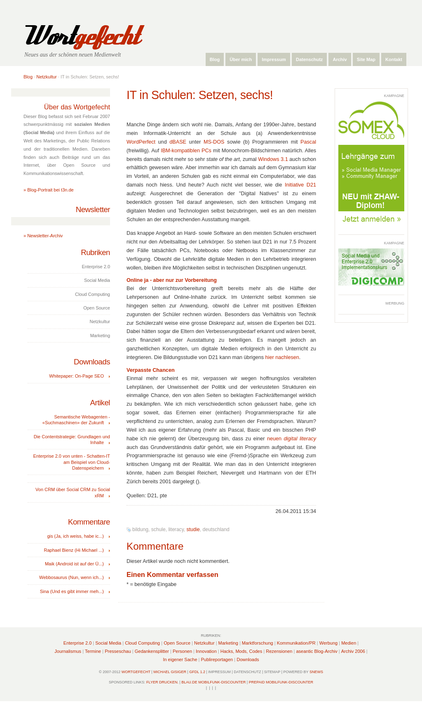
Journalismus (67, 651)
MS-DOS (214, 142)
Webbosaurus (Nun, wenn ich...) (71, 577)
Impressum (274, 59)
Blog (215, 59)
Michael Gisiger (169, 672)
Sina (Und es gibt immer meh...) (72, 591)
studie (193, 529)
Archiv (340, 59)
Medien (348, 642)
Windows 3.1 (273, 159)
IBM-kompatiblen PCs (186, 151)
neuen (291, 439)
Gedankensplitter (152, 651)
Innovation (206, 651)
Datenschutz (309, 59)
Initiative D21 (300, 185)
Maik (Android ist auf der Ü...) (74, 563)
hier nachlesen (282, 357)
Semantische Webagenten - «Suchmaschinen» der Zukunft (76, 419)
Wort (80, 36)
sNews (316, 672)
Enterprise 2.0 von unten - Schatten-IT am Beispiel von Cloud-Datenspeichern (71, 462)
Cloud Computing (142, 642)
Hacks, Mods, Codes (241, 651)
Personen (182, 651)
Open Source (177, 642)
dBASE (177, 142)
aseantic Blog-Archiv (316, 651)
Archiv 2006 (353, 651)
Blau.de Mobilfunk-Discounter (213, 682)
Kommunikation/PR (296, 642)
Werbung (328, 642)
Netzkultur (46, 76)
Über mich (241, 59)
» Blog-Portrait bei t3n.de (48, 189)
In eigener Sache (180, 659)
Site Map (366, 59)
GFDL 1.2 (197, 672)
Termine (93, 651)
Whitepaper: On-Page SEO (76, 375)
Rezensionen (279, 651)
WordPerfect (141, 142)
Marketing (228, 642)
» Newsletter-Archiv (43, 235)
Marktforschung (257, 642)
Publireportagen (217, 659)
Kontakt (393, 59)
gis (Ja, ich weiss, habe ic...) (75, 536)
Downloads (248, 659)
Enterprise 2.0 (77, 642)
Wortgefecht (136, 672)
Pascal (308, 142)
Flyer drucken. (162, 682)
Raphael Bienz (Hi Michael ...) (74, 550)
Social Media (108, 642)
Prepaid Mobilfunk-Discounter (281, 682)
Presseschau (118, 651)
